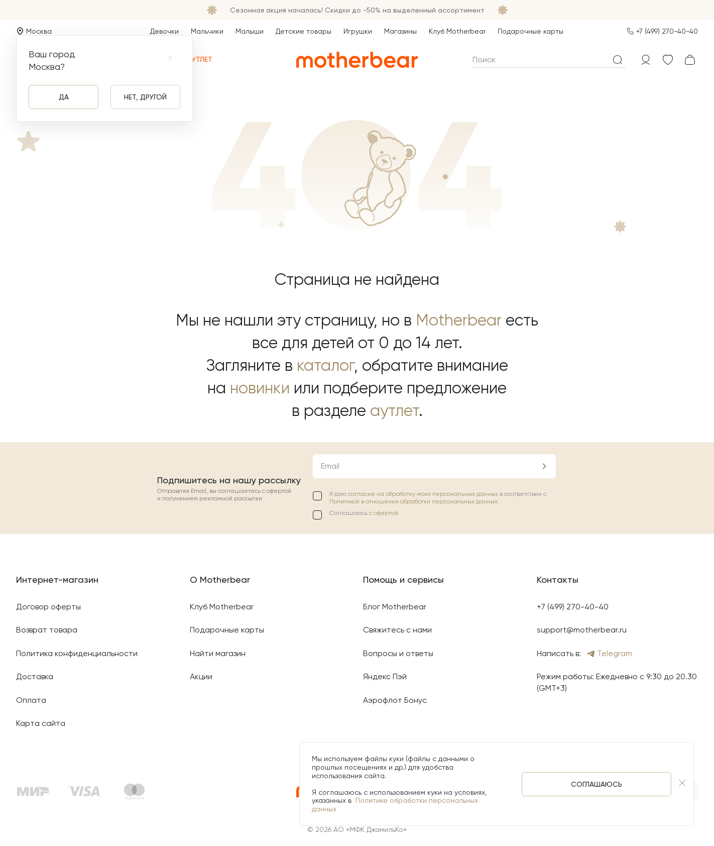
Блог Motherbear (394, 606)
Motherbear (459, 320)
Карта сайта (40, 723)
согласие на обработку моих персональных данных (424, 493)
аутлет (394, 410)
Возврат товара (46, 629)
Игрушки (357, 31)
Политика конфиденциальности (77, 653)
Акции (201, 676)
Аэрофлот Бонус (395, 700)
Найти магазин (218, 653)
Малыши (249, 31)
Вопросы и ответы (398, 653)
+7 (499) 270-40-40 (667, 31)
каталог (325, 365)
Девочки (164, 31)
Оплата (31, 700)
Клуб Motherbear (457, 31)
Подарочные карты (530, 31)
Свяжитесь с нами (397, 629)
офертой (386, 512)
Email (330, 466)
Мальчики (207, 31)
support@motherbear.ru (582, 629)
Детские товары (303, 31)
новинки (260, 388)
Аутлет (194, 59)
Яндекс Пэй (385, 676)
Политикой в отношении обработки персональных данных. (414, 501)
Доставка (34, 676)
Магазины (400, 31)
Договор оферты (48, 606)
